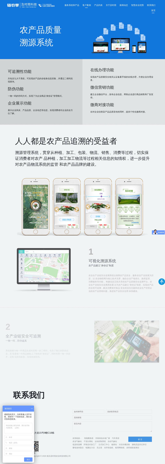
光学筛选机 (108, 448)
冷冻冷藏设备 (124, 444)
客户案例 (86, 5)
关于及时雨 (111, 5)
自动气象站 (112, 441)
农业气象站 (77, 441)
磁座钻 (114, 444)
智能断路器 (88, 438)
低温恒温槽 (77, 444)
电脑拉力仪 (90, 448)
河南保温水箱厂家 (102, 438)
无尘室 (99, 448)
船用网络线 (119, 448)
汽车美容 (115, 438)
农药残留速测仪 (132, 448)
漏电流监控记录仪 (139, 444)
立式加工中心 (103, 444)
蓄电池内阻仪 (78, 448)
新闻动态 (124, 5)
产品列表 (98, 5)
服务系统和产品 (72, 5)
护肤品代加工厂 (90, 444)
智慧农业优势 (137, 5)
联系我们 (151, 5)
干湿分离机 (88, 441)
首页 (153, 10)
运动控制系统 (100, 441)
